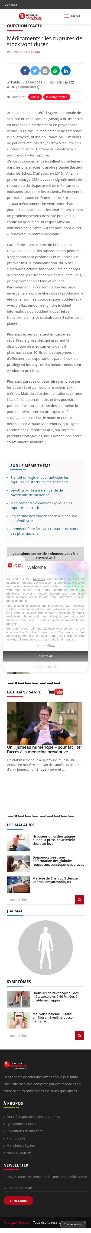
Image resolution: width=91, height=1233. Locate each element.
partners (39, 579)
